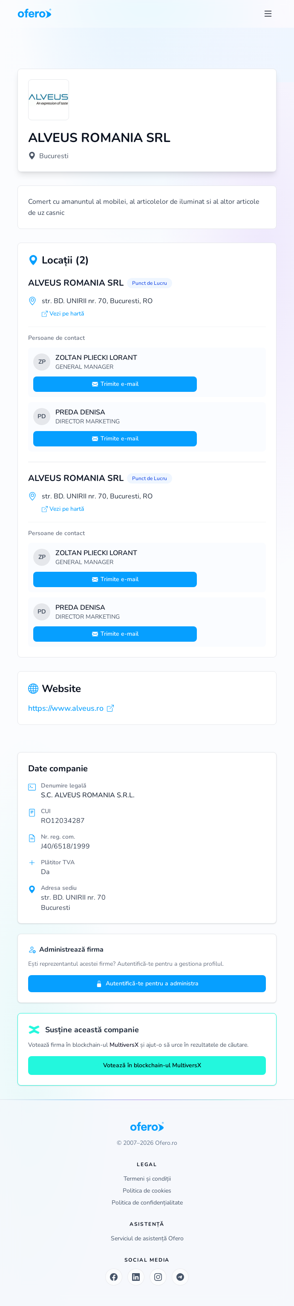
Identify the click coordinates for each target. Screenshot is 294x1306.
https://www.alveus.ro (71, 708)
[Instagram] (158, 1277)
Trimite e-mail (115, 384)
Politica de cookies (147, 1191)
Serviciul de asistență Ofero (147, 1238)
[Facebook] (113, 1277)
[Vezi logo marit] (48, 99)
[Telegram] (180, 1277)
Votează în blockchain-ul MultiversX (147, 1065)
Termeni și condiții (147, 1179)
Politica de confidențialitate (147, 1203)
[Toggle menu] (268, 13)
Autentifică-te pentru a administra (147, 983)
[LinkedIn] (135, 1277)
